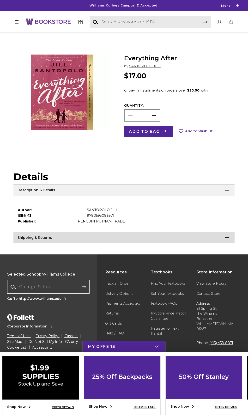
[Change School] (48, 296)
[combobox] (48, 296)
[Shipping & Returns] (123, 247)
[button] (16, 22)
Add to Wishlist (199, 140)
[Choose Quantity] (142, 124)
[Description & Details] (123, 199)
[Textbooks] (80, 22)
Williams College (41, 283)
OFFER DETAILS (63, 407)
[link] (231, 22)
